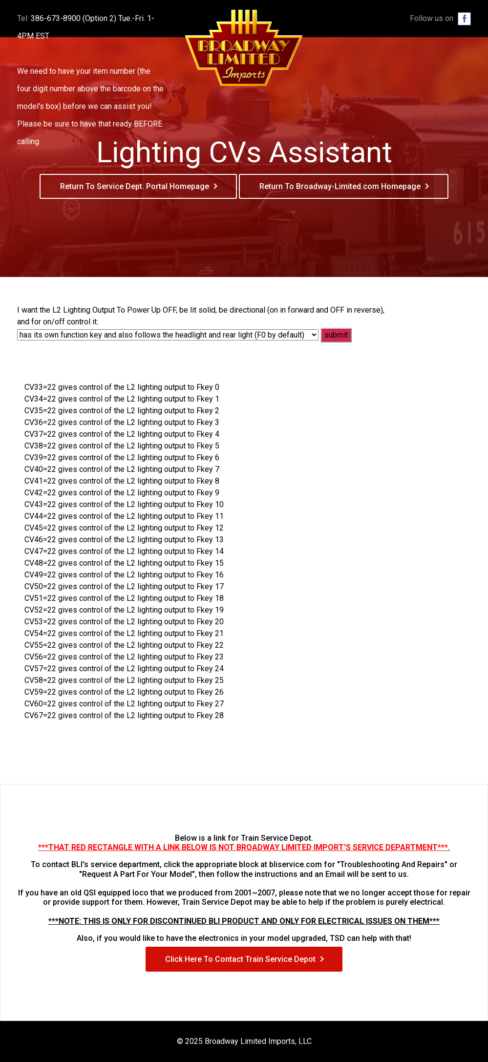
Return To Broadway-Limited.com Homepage (340, 186)
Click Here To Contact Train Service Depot (240, 959)
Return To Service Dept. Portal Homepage (134, 186)
